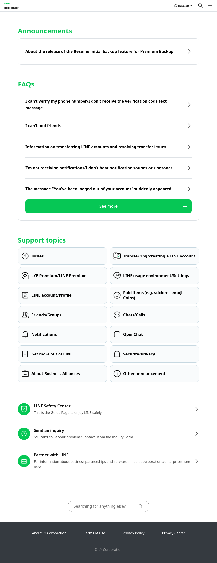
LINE (7, 3)
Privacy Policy (133, 533)
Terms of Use (94, 533)
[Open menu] (210, 6)
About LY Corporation (49, 533)
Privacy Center (173, 533)
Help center (11, 7)
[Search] (200, 6)
